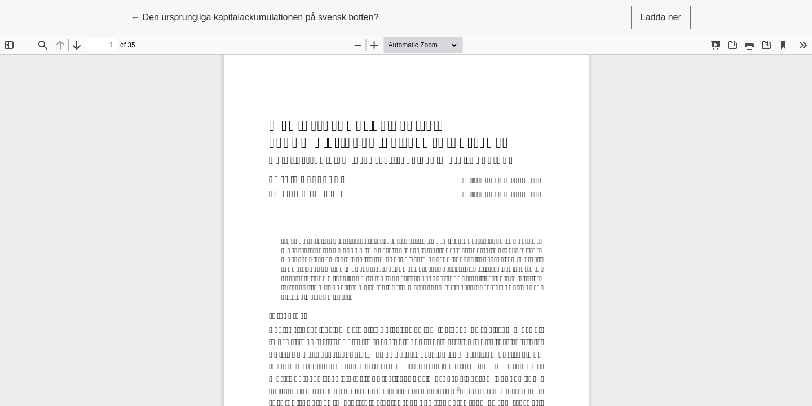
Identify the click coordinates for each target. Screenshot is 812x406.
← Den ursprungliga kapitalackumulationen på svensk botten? (254, 16)
